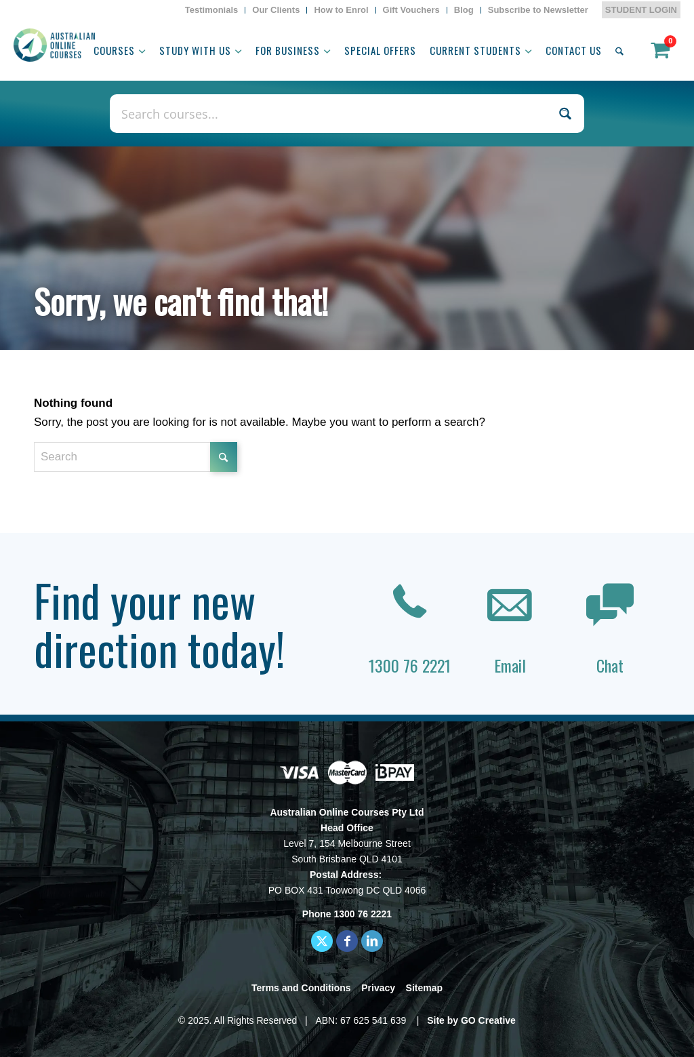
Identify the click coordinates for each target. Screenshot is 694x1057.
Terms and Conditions (301, 987)
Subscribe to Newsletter (538, 10)
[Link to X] (322, 941)
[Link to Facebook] (347, 941)
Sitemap (424, 987)
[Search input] (332, 113)
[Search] (619, 50)
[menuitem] (212, 10)
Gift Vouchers (411, 10)
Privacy (378, 987)
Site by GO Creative (471, 1020)
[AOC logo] (54, 45)
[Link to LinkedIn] (372, 941)
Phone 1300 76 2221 (347, 914)
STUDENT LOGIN (641, 10)
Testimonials (212, 10)
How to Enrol (341, 10)
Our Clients (276, 10)
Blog (464, 10)
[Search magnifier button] (565, 113)
